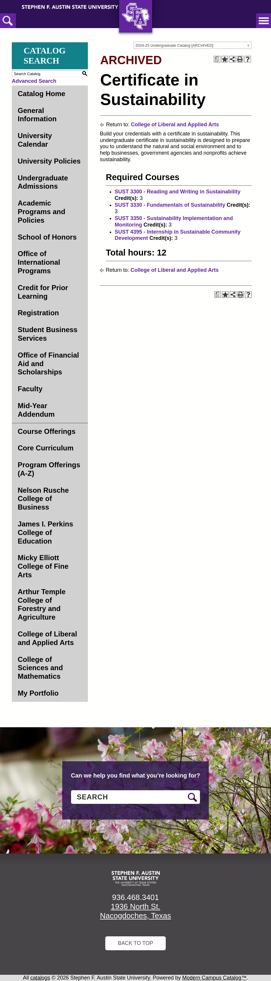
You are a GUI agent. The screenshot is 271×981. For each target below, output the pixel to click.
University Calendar (35, 140)
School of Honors (47, 237)
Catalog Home (41, 94)
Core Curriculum (45, 448)
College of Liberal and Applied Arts (47, 638)
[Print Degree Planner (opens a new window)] (217, 59)
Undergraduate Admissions (43, 182)
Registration (38, 313)
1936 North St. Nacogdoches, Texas (135, 911)
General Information (37, 114)
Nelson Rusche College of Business (43, 498)
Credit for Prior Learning (43, 292)
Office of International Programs (39, 262)
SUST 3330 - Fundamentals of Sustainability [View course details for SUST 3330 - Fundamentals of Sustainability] (170, 205)
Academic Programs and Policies (41, 211)
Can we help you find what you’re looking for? (135, 775)
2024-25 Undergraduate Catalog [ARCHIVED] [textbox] (174, 45)
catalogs (40, 978)
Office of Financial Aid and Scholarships (48, 363)
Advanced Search (34, 81)
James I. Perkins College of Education (45, 532)
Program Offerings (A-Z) (49, 469)
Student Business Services (48, 334)
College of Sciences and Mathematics (40, 668)
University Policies (49, 161)
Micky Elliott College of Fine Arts (43, 566)
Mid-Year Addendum (36, 410)
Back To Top (135, 943)
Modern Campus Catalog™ (214, 978)
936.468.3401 (135, 897)
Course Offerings (46, 431)
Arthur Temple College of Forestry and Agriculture (41, 604)
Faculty (30, 389)
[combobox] (193, 45)
